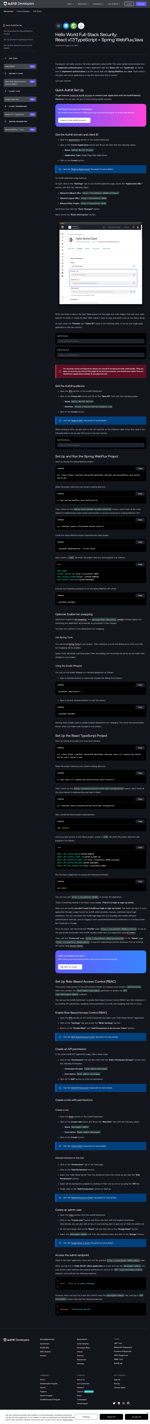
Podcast (80, 1356)
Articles (43, 1356)
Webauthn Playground (123, 1347)
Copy (140, 468)
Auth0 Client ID (63, 350)
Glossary (80, 1364)
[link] (47, 1339)
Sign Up (117, 1380)
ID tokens (131, 932)
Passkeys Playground (122, 1351)
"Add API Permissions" (80, 1088)
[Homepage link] (19, 4)
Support (43, 1392)
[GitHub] (128, 1405)
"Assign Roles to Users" (80, 1243)
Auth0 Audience (63, 440)
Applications (74, 140)
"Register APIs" (77, 421)
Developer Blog (83, 1348)
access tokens (76, 946)
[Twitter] (114, 1405)
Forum (42, 1380)
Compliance (82, 1400)
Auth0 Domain (62, 336)
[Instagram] (123, 1405)
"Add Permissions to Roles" (82, 1198)
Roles (71, 1116)
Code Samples (83, 1344)
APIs (71, 391)
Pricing (117, 1384)
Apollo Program (46, 1396)
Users (71, 1215)
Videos (80, 1352)
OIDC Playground (121, 1355)
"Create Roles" (77, 1146)
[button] (129, 4)
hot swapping (80, 619)
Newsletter (81, 1360)
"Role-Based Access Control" (83, 1037)
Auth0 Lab (118, 1363)
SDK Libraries (45, 1352)
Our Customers (83, 1384)
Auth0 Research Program (50, 1400)
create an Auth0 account (81, 95)
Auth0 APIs (44, 1348)
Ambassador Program (49, 1384)
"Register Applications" (80, 169)
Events (43, 1388)
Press (79, 1396)
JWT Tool (118, 1343)
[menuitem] (70, 4)
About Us (81, 1380)
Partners (80, 1388)
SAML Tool (118, 1359)
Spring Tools (74, 644)
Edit (32, 66)
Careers (80, 1392)
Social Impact (82, 1404)
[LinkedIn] (118, 1405)
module (108, 619)
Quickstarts (45, 1344)
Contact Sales (119, 1388)
